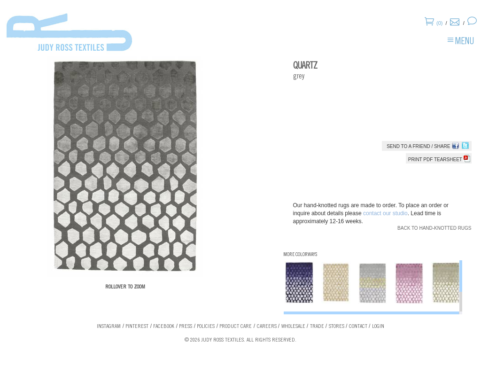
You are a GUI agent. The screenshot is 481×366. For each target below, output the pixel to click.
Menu (464, 42)
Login (378, 326)
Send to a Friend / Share (418, 146)
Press (185, 326)
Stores (336, 326)
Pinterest (136, 326)
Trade (317, 326)
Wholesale (293, 326)
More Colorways (300, 254)
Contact (358, 326)
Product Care (235, 326)
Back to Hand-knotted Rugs (434, 228)
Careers (267, 326)
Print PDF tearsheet (439, 159)
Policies (206, 326)
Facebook (163, 326)
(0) (439, 23)
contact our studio (385, 213)
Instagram (109, 326)
